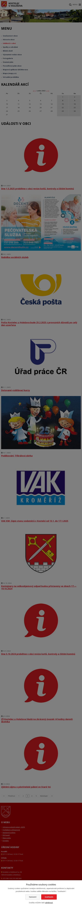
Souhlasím (49, 897)
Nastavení (32, 897)
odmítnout (49, 903)
